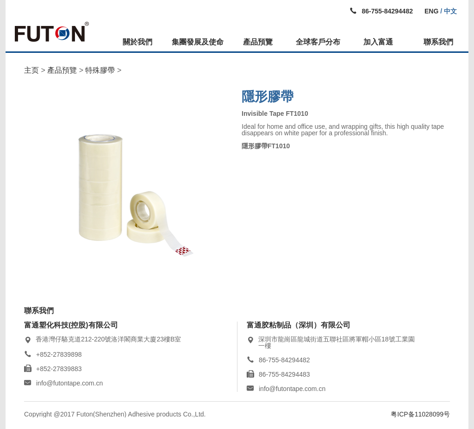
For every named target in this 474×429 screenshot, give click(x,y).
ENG (431, 11)
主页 (31, 70)
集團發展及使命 (198, 42)
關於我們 (137, 42)
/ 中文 (447, 11)
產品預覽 (258, 42)
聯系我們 (438, 42)
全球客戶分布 (318, 42)
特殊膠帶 (100, 70)
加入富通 (378, 42)
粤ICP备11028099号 (420, 414)
